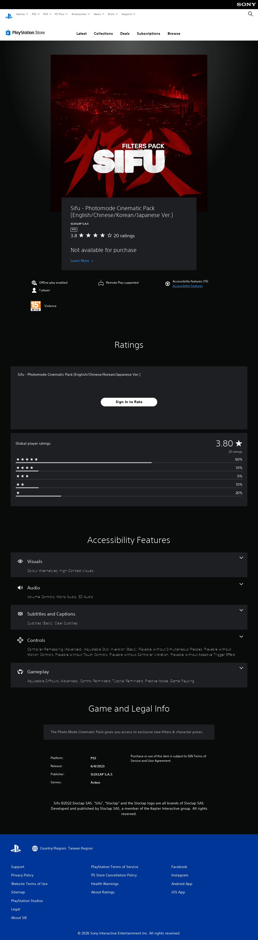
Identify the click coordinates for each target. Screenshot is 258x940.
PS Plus (60, 14)
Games (20, 14)
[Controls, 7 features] (129, 641)
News (97, 14)
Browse (174, 28)
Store (111, 14)
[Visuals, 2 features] (129, 560)
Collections (103, 28)
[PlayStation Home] (9, 14)
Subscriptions (148, 28)
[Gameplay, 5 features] (129, 670)
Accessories (78, 14)
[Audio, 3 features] (129, 586)
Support (126, 14)
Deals (125, 28)
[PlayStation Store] (26, 28)
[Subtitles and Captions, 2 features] (129, 612)
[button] (188, 281)
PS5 (34, 14)
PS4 (45, 14)
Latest (81, 28)
